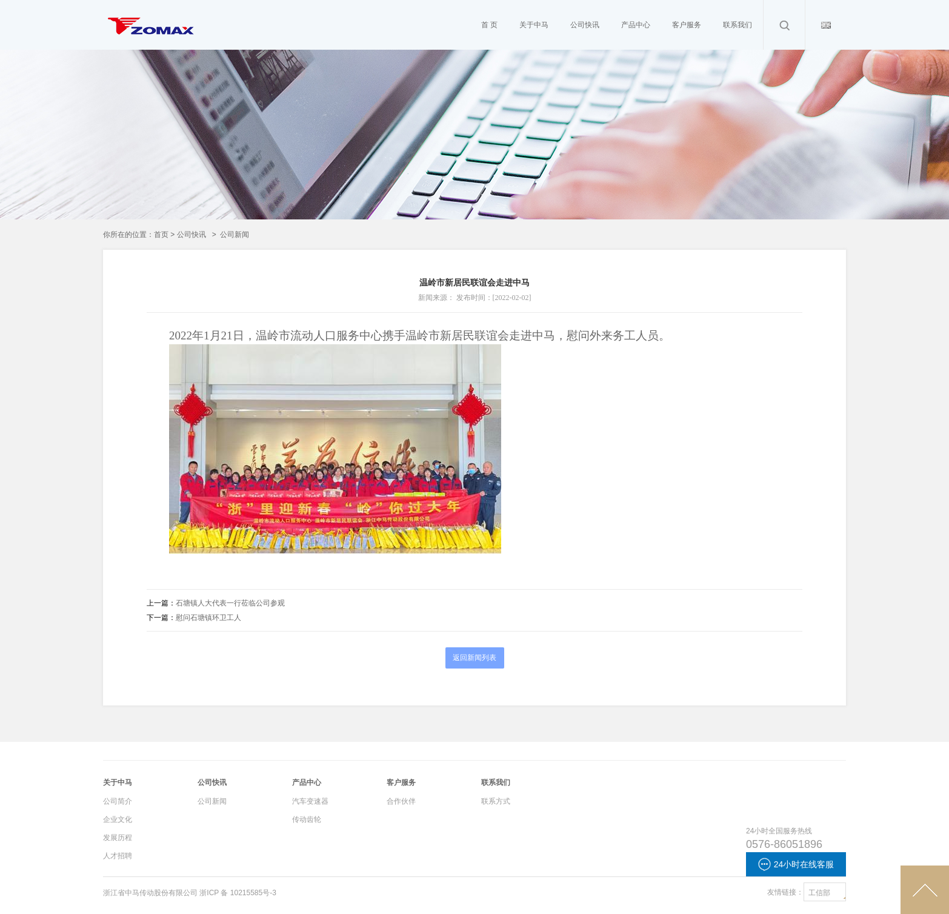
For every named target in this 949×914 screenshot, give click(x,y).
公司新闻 (212, 801)
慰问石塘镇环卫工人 (208, 617)
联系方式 (495, 801)
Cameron (151, 54)
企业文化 (117, 819)
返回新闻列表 (474, 657)
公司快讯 (191, 234)
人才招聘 (117, 856)
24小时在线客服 (796, 864)
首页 (161, 234)
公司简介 (117, 801)
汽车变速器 (310, 801)
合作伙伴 (401, 801)
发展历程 (117, 837)
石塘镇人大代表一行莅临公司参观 (230, 603)
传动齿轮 (306, 819)
